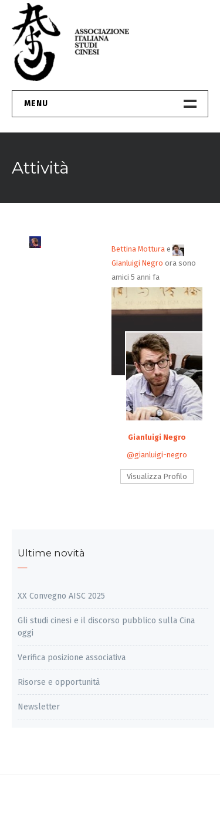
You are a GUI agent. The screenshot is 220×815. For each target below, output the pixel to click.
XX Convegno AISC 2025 (61, 596)
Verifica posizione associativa (72, 658)
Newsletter (39, 707)
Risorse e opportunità (59, 682)
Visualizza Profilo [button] (157, 476)
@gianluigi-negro (157, 454)
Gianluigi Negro (157, 437)
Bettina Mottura (138, 248)
